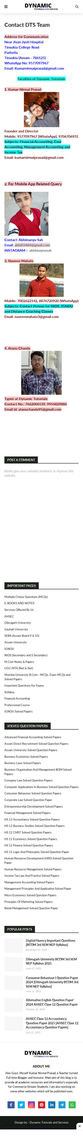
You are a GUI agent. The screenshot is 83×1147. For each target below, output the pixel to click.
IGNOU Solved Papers (18, 711)
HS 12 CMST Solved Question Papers (28, 832)
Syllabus (9, 692)
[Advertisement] (41, 1138)
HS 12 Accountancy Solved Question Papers (32, 819)
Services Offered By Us (19, 609)
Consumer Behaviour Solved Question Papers (32, 793)
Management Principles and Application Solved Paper (37, 888)
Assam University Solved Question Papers (30, 750)
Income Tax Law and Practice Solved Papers (31, 875)
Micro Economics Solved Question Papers (30, 895)
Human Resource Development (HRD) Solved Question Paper (38, 860)
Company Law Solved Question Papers (28, 780)
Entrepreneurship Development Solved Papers (33, 806)
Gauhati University (16, 629)
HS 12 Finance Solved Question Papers (28, 845)
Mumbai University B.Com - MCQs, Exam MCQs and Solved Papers (37, 677)
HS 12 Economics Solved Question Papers (30, 839)
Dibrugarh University (17, 622)
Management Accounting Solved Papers (29, 882)
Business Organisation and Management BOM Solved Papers (37, 772)
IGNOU (9, 649)
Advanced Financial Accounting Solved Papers (32, 737)
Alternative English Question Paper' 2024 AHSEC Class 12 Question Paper (51, 1002)
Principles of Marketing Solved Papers (28, 902)
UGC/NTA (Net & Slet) (18, 668)
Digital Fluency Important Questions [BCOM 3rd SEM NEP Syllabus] (50, 943)
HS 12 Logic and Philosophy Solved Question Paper (36, 852)
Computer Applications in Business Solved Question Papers (41, 787)
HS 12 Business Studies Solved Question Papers (34, 826)
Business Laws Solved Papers (22, 763)
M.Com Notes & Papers (19, 662)
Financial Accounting (17, 698)
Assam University (15, 642)
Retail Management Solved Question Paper (31, 908)
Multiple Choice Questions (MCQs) (26, 597)
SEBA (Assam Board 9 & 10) (21, 635)
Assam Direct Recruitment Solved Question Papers (36, 743)
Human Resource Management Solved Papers (33, 869)
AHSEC (9, 616)
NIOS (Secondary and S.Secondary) (25, 655)
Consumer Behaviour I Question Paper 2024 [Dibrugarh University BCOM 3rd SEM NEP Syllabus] (52, 982)
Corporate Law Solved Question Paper (28, 800)
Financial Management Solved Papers (27, 813)
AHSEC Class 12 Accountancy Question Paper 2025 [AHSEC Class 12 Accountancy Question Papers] (52, 1023)
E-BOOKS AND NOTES (19, 603)
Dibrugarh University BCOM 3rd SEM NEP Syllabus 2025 (51, 961)
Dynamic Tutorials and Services (49, 1122)
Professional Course (17, 705)
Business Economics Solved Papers (26, 756)
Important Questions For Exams (24, 685)
